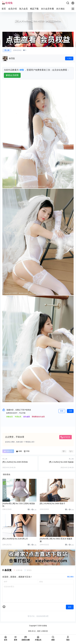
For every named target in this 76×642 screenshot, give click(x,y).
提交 (69, 607)
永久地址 (60, 9)
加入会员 (23, 9)
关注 (69, 58)
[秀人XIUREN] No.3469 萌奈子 (52, 503)
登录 (61, 411)
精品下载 (34, 9)
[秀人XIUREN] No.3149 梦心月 (15, 539)
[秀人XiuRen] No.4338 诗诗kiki (15, 462)
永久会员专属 (47, 9)
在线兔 (44, 626)
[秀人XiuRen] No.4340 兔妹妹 (61, 462)
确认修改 (70, 577)
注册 (70, 411)
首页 (4, 9)
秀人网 (7, 50)
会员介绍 (12, 9)
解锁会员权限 (12, 75)
